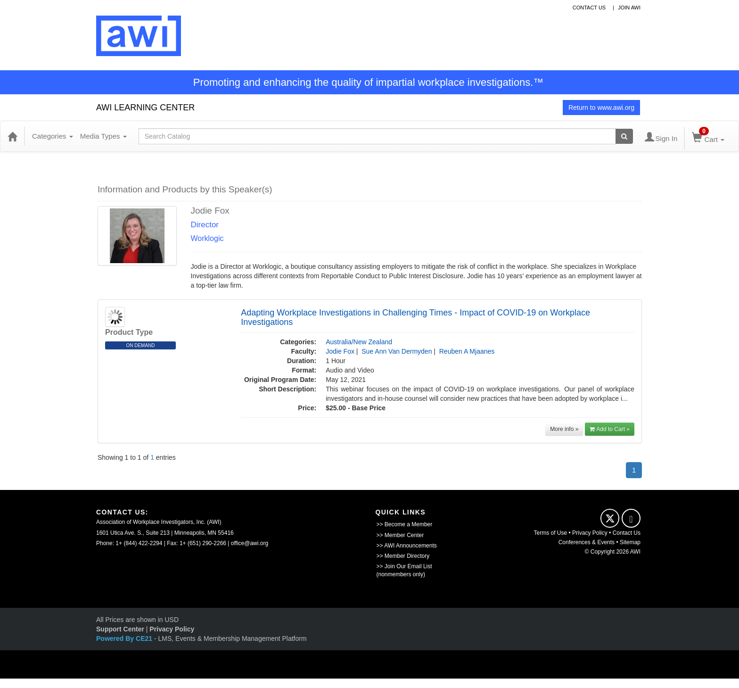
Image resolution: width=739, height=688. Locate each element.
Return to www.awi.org (601, 107)
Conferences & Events (586, 542)
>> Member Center (400, 535)
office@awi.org (249, 543)
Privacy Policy (590, 533)
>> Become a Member (405, 524)
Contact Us (626, 533)
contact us (589, 7)
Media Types (103, 136)
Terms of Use (550, 533)
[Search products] (624, 136)
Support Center (120, 629)
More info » (564, 429)
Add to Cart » (610, 429)
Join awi (629, 7)
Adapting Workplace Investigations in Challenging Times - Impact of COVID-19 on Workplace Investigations (415, 317)
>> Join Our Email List (404, 566)
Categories (52, 136)
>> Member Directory (403, 556)
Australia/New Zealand (359, 342)
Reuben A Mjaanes (467, 351)
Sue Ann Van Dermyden (396, 351)
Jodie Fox (340, 351)
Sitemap (630, 542)
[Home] (12, 136)
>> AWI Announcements (407, 545)
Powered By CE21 (125, 638)
